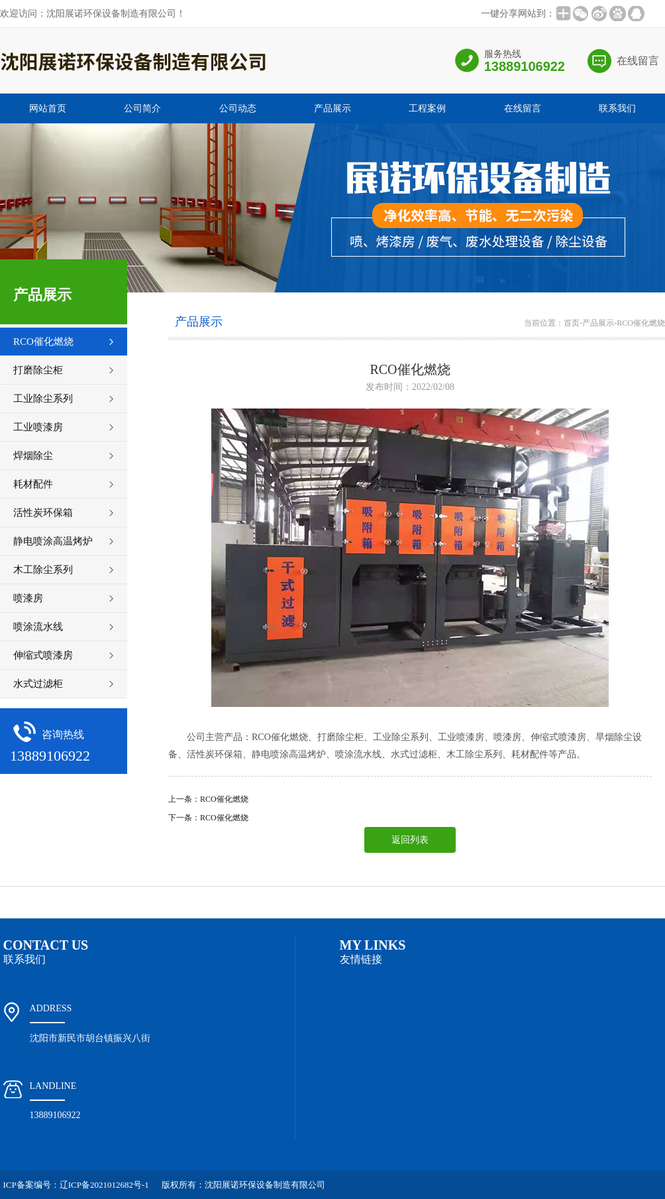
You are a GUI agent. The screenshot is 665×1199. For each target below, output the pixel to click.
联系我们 (617, 108)
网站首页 (47, 108)
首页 (572, 323)
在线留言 (638, 60)
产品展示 (332, 108)
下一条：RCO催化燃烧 (208, 817)
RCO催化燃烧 (641, 323)
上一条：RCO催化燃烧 (208, 799)
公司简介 (142, 108)
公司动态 (237, 108)
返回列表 (410, 840)
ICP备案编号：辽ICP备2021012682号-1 (76, 1185)
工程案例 (427, 108)
